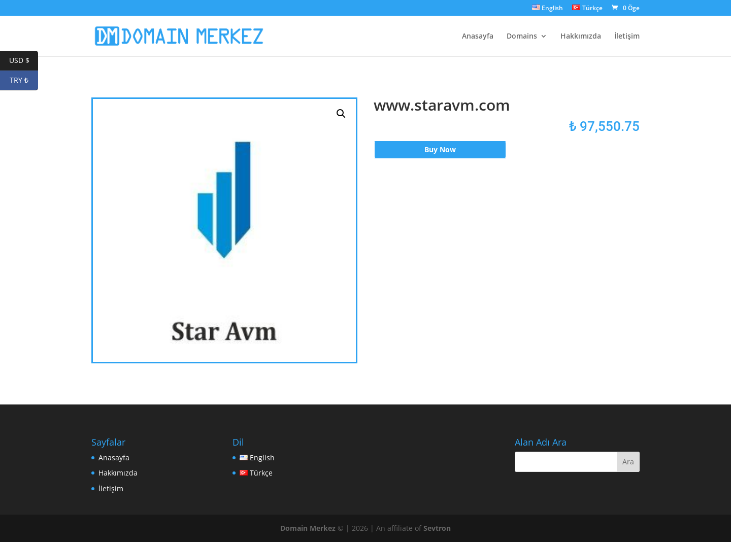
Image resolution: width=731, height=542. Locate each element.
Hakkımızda (580, 36)
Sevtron (437, 528)
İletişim (627, 36)
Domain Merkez (308, 528)
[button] (341, 114)
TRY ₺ (24, 80)
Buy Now (440, 149)
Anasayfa (477, 36)
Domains (522, 36)
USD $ (24, 61)
